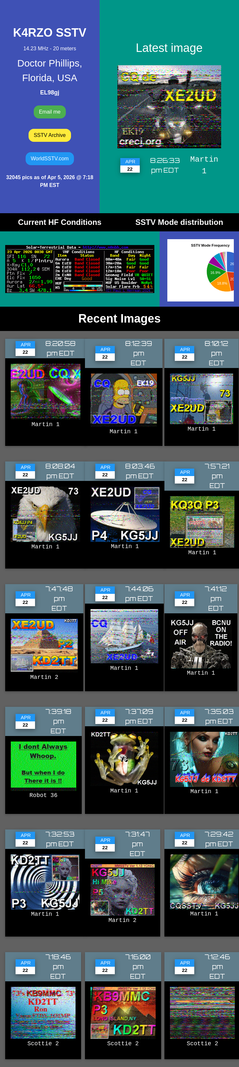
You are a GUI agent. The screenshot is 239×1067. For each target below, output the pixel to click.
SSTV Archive (50, 135)
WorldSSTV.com (49, 158)
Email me (50, 112)
